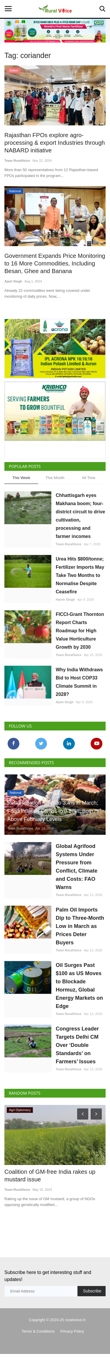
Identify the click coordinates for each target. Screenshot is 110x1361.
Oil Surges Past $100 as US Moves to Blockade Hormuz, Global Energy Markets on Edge (79, 985)
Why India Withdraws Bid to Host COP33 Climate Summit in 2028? (79, 682)
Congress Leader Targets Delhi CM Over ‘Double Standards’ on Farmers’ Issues (77, 1045)
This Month (54, 478)
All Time (88, 478)
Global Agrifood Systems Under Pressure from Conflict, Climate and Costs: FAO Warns (76, 866)
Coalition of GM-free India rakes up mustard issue (49, 1175)
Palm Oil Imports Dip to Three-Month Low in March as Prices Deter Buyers (80, 926)
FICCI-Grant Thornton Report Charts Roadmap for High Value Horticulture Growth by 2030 (80, 631)
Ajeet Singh (13, 281)
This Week (21, 478)
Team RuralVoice (17, 160)
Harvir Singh (65, 599)
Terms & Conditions (38, 1331)
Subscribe (92, 1291)
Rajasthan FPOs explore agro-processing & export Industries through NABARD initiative (54, 143)
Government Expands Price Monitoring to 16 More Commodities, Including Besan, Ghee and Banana (54, 263)
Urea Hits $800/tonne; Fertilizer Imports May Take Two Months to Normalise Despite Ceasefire (80, 575)
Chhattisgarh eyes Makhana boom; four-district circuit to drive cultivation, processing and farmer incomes (80, 516)
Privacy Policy (72, 1331)
